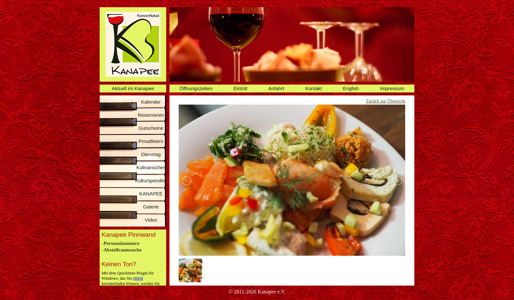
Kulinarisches (151, 167)
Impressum (392, 88)
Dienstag (151, 154)
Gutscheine (151, 128)
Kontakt (313, 88)
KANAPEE (151, 193)
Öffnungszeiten (196, 88)
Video (151, 220)
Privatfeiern (151, 141)
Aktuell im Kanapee (133, 88)
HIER (138, 278)
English (351, 88)
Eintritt (240, 88)
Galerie (151, 207)
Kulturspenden (151, 180)
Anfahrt (276, 88)
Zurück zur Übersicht (385, 101)
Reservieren (151, 115)
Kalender (151, 102)
